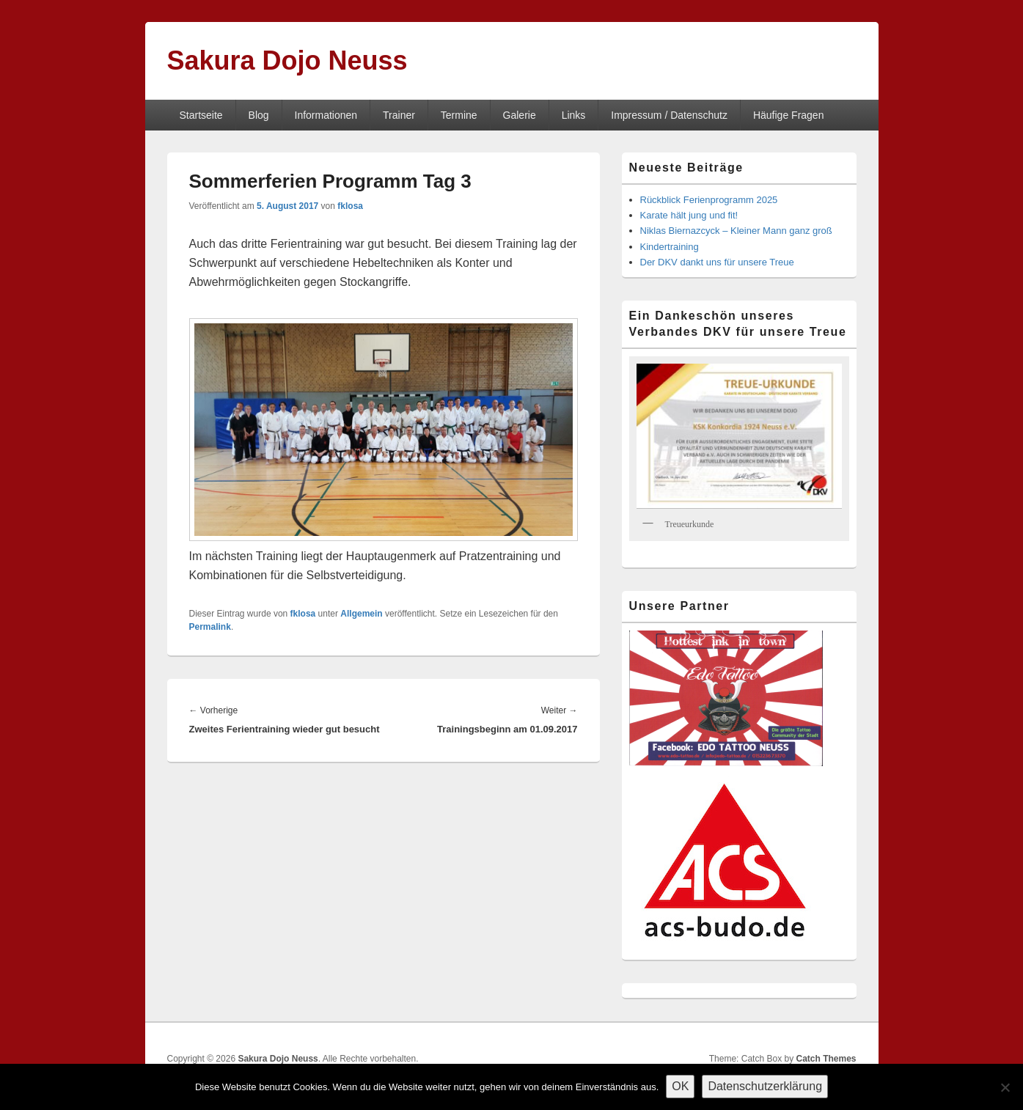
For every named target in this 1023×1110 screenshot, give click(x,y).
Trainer (399, 115)
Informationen (326, 115)
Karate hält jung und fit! (689, 215)
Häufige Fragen (788, 115)
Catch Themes (826, 1059)
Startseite (200, 115)
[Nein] (1004, 1087)
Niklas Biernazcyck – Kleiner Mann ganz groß (736, 230)
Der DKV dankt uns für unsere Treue (717, 262)
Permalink (210, 627)
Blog (259, 115)
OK (680, 1086)
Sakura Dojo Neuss (287, 60)
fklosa (350, 206)
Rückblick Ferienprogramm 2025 (709, 199)
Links (574, 115)
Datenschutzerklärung (765, 1086)
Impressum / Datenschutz (669, 115)
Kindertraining (669, 246)
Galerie (519, 115)
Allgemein (361, 614)
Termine (459, 115)
